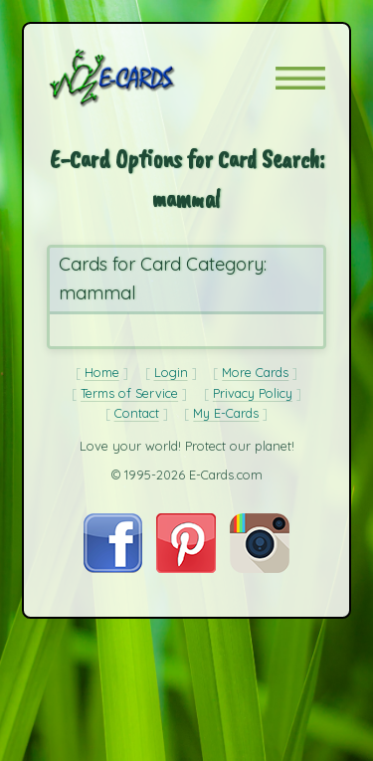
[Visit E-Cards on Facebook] (113, 568)
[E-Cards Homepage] (147, 77)
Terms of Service (129, 393)
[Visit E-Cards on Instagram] (259, 568)
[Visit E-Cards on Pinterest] (186, 568)
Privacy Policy (252, 393)
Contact (136, 413)
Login (171, 372)
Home (102, 372)
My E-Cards (226, 413)
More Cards (255, 372)
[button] (300, 78)
